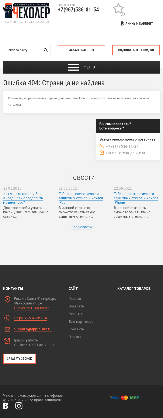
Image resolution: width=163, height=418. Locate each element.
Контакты (76, 329)
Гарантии (76, 313)
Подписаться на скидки (136, 50)
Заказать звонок (81, 50)
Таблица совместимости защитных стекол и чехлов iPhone (136, 198)
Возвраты (76, 306)
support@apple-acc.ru (33, 328)
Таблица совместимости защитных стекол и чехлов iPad (81, 198)
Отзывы (75, 336)
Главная (75, 298)
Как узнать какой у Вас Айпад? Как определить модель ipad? (23, 198)
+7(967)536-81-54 (78, 9)
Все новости (81, 226)
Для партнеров (81, 321)
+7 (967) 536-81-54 (30, 318)
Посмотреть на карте (31, 307)
